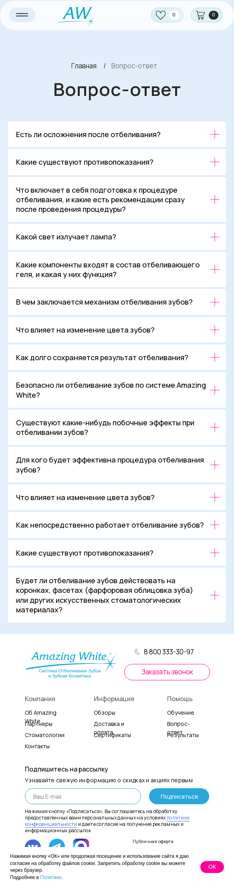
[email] (83, 796)
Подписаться (179, 796)
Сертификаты (112, 735)
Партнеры (38, 724)
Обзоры (104, 712)
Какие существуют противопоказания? (84, 162)
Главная (84, 65)
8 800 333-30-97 (169, 651)
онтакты (37, 746)
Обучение (180, 712)
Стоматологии (45, 735)
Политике (50, 877)
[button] (167, 672)
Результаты (183, 735)
